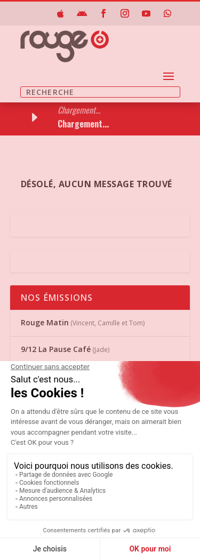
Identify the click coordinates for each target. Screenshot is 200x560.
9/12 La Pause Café (56, 349)
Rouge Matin (45, 322)
